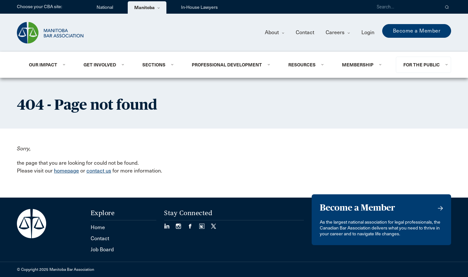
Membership (357, 65)
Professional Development (227, 65)
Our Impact (43, 65)
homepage (66, 171)
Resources (302, 65)
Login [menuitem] (367, 32)
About (274, 32)
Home (98, 227)
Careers (338, 32)
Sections (153, 65)
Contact (305, 32)
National (105, 7)
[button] (447, 7)
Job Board (102, 249)
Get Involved (100, 65)
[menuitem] (48, 65)
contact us (98, 171)
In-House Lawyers (199, 7)
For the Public (421, 65)
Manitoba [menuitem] (147, 7)
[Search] (405, 7)
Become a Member (417, 31)
